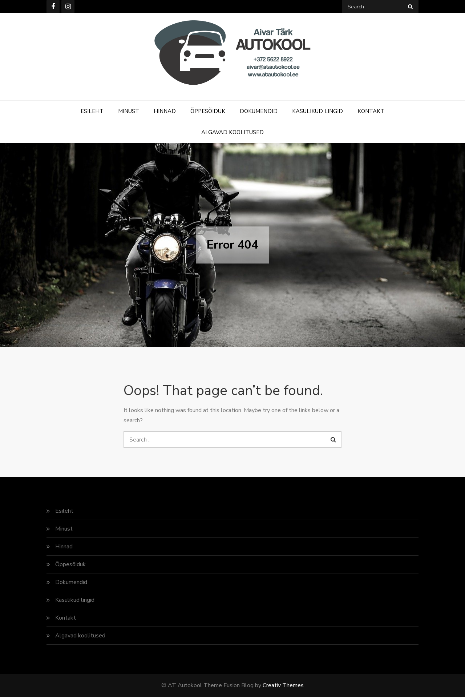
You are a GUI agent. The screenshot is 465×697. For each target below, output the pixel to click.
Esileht (92, 111)
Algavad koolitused (232, 132)
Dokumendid (259, 111)
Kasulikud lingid (317, 111)
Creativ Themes (283, 685)
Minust (128, 111)
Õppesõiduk (207, 111)
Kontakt (370, 111)
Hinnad (165, 111)
